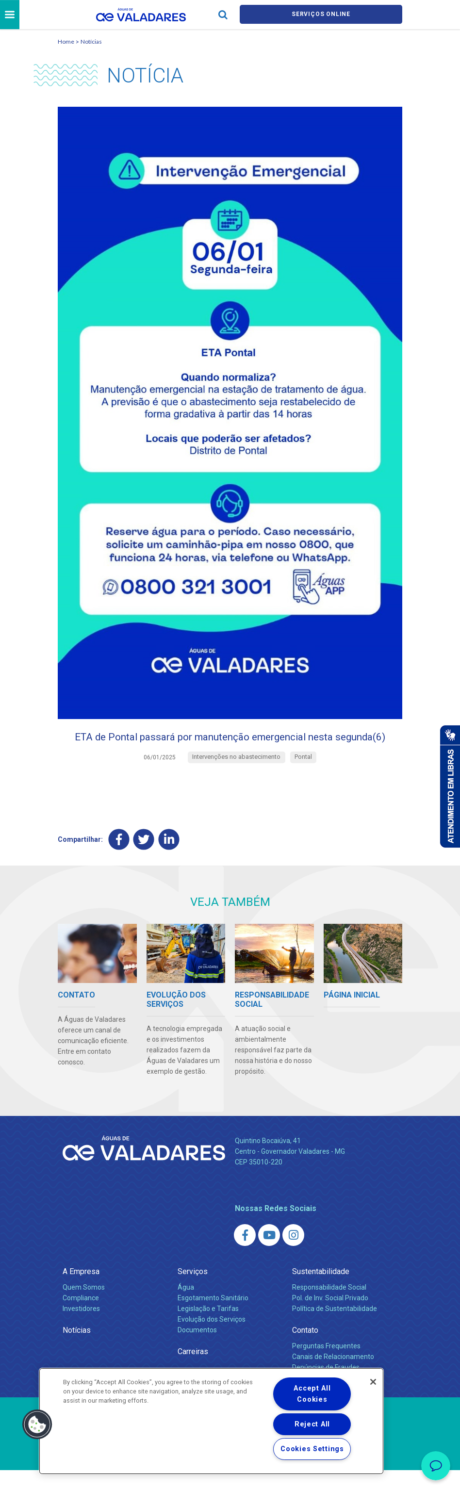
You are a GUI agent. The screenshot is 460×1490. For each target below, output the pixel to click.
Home (66, 43)
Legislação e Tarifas (208, 1329)
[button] (37, 1424)
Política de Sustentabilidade (334, 1329)
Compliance (81, 1318)
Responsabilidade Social (329, 1307)
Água (186, 1307)
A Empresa (81, 1291)
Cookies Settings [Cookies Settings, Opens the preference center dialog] (312, 1449)
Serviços (193, 1291)
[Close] (373, 1381)
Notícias (91, 43)
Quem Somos (84, 1307)
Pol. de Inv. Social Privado (330, 1318)
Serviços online (321, 15)
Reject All (312, 1424)
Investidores (81, 1329)
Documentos (197, 1350)
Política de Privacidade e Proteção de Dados (230, 1475)
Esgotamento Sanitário (213, 1318)
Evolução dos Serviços (212, 1339)
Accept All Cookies (312, 1394)
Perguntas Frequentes (326, 1366)
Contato (305, 1350)
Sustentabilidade (320, 1291)
